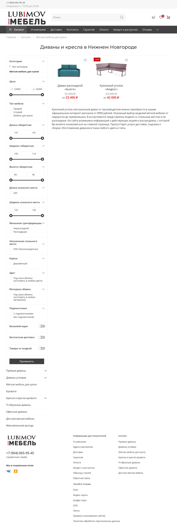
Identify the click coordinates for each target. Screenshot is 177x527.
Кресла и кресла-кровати (21, 398)
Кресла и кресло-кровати (131, 457)
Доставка (56, 29)
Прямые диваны (16, 370)
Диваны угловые (16, 377)
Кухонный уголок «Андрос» (111, 87)
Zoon (75, 489)
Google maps (80, 500)
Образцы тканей (82, 472)
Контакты (72, 29)
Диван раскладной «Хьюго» (70, 87)
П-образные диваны (18, 405)
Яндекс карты (80, 495)
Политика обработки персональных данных (96, 521)
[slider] (11, 94)
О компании (38, 29)
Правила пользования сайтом (89, 515)
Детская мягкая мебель (20, 418)
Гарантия (89, 29)
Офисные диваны (16, 411)
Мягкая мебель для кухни (24, 71)
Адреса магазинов (83, 446)
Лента (76, 510)
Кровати (11, 391)
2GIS (75, 505)
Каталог (16, 29)
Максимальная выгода (19, 425)
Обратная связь (81, 478)
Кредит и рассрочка (125, 29)
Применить (27, 361)
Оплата (104, 29)
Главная (11, 37)
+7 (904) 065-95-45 (15, 2)
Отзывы (147, 29)
